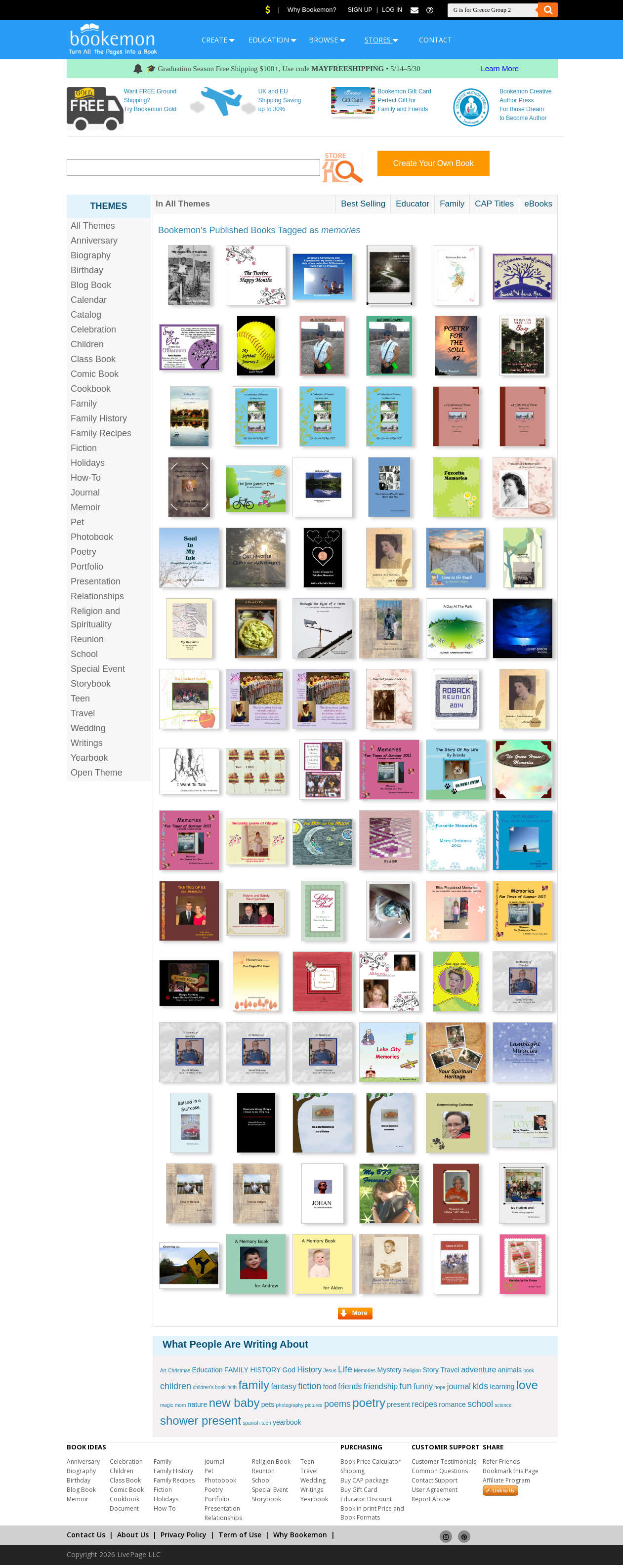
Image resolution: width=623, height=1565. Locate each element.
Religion (412, 1370)
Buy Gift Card (358, 1489)
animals (510, 1370)
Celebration (93, 329)
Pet (77, 522)
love (527, 1385)
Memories (364, 1370)
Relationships (97, 596)
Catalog (86, 315)
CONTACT (435, 39)
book (528, 1370)
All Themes (93, 226)
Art (163, 1370)
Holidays (88, 463)
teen (266, 1423)
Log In (392, 9)
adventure (478, 1369)
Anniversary (94, 241)
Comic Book (95, 374)
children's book (209, 1387)
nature (198, 1404)
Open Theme (97, 773)
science (503, 1405)
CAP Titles (494, 203)
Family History (99, 418)
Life (345, 1369)
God (289, 1370)
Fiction (84, 448)
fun (405, 1386)
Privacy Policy (184, 1534)
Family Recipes (101, 433)
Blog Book (91, 285)
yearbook (287, 1422)
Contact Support (434, 1480)
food (329, 1387)
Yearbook (89, 758)
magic (166, 1405)
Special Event (98, 669)
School (84, 654)
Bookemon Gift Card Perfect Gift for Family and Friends (404, 100)
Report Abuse (431, 1499)
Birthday (87, 270)
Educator (412, 203)
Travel (83, 713)
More (353, 1313)
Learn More (500, 68)
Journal (85, 492)
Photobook (92, 537)
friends (350, 1386)
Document (124, 1508)
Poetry (83, 552)
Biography (91, 255)
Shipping (352, 1471)
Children (87, 344)
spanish (251, 1423)
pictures (314, 1405)
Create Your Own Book (433, 163)
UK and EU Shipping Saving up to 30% (279, 100)
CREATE (218, 39)
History (309, 1369)
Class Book (93, 359)
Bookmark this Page (511, 1471)
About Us (133, 1534)
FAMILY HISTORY (252, 1370)
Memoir (85, 507)
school (480, 1404)
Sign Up (360, 9)
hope (439, 1387)
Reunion (87, 639)
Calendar (89, 300)
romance (452, 1404)
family (253, 1385)
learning (502, 1387)
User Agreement (434, 1489)
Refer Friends (501, 1461)
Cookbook (91, 389)
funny (423, 1386)
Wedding (88, 728)
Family (84, 404)
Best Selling (363, 203)
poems (337, 1404)
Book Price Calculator (370, 1461)
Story (430, 1370)
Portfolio (87, 567)
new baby (234, 1402)
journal (459, 1386)
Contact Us (86, 1534)
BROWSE (327, 39)
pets (267, 1404)
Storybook (91, 684)
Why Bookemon (300, 1534)
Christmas (179, 1370)
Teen (80, 698)
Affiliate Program (506, 1480)
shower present (200, 1420)
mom (180, 1405)
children (175, 1386)
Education (207, 1370)
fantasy (283, 1386)
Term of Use (239, 1534)
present (398, 1404)
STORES (381, 39)
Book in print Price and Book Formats (372, 1513)
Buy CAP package (364, 1480)
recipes (424, 1404)
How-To (86, 478)
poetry (368, 1402)
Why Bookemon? (312, 9)
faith (232, 1387)
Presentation (96, 581)
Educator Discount (366, 1499)
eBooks (538, 203)
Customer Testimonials (444, 1461)
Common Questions (440, 1471)
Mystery (389, 1370)
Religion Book (271, 1461)
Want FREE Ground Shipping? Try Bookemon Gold (150, 100)
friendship (381, 1386)
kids (480, 1386)
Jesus (330, 1370)
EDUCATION (272, 39)
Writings (87, 743)
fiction (309, 1386)
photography (290, 1405)
